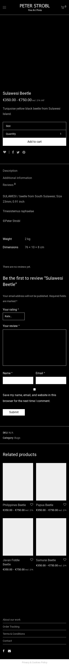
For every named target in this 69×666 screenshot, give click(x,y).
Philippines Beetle (14, 533)
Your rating (11, 338)
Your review (11, 354)
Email (40, 401)
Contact (7, 640)
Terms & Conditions (14, 633)
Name (8, 401)
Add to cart (34, 170)
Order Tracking (11, 626)
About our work (11, 619)
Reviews (9, 213)
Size (8, 154)
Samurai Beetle (46, 588)
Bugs (17, 466)
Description (10, 199)
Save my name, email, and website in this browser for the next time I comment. (29, 426)
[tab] (34, 199)
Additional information (17, 206)
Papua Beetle (44, 533)
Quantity (11, 162)
